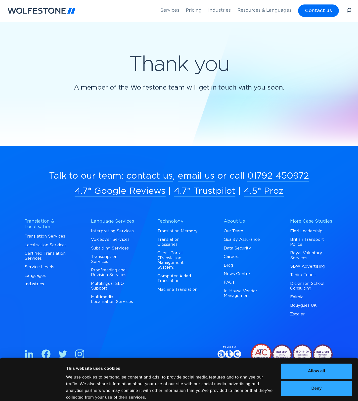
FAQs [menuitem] (229, 282)
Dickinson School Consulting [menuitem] (307, 286)
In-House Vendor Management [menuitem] (240, 293)
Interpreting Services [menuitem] (112, 231)
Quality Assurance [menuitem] (242, 240)
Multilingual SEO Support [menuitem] (107, 286)
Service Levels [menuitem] (39, 267)
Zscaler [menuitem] (297, 314)
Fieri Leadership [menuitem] (306, 231)
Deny (316, 366)
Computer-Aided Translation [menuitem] (174, 278)
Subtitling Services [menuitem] (110, 248)
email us (196, 175)
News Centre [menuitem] (237, 274)
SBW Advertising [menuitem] (307, 266)
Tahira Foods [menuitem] (302, 275)
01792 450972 (278, 175)
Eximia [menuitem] (296, 297)
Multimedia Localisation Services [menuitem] (112, 299)
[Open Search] (349, 11)
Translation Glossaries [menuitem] (168, 242)
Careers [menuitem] (231, 257)
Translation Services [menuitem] (45, 236)
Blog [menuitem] (228, 265)
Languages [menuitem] (35, 276)
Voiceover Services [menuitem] (110, 240)
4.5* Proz (264, 191)
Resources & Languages (264, 10)
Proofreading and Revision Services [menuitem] (108, 272)
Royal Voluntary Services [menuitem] (306, 255)
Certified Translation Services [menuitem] (45, 255)
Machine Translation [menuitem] (177, 290)
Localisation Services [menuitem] (46, 245)
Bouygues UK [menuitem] (303, 305)
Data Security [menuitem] (237, 248)
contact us (149, 175)
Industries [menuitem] (34, 284)
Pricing (194, 10)
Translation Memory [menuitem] (177, 231)
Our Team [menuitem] (233, 231)
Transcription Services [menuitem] (104, 259)
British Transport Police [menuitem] (307, 242)
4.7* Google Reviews (120, 191)
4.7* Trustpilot (204, 191)
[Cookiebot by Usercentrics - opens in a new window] (32, 391)
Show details (79, 390)
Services (169, 10)
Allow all (316, 349)
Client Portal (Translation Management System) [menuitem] (170, 260)
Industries (219, 10)
